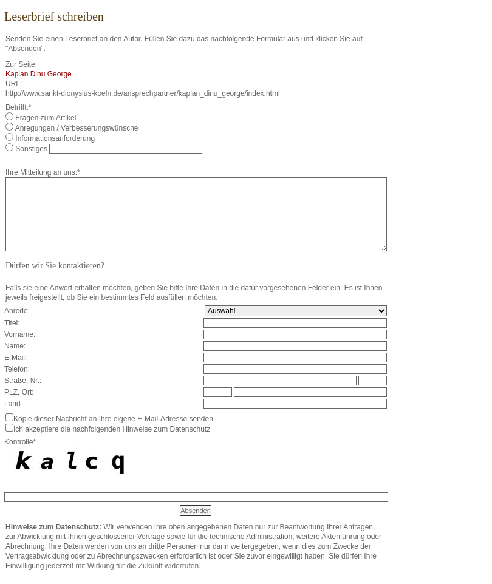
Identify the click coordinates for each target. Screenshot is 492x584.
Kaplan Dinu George (38, 74)
